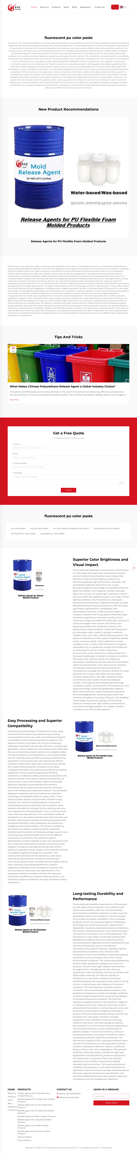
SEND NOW (111, 1103)
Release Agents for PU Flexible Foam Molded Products (68, 241)
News (66, 7)
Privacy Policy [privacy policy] (106, 1148)
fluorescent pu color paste (106, 528)
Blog (74, 7)
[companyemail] (71, 1097)
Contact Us (99, 7)
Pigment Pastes (25, 1137)
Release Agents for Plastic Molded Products (37, 1116)
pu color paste (18, 528)
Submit (68, 490)
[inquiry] (133, 568)
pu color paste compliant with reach (71, 528)
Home (34, 7)
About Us (44, 7)
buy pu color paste (39, 528)
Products (56, 7)
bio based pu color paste (23, 533)
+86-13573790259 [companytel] (73, 1094)
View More (14, 400)
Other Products (24, 1140)
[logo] (14, 7)
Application (85, 7)
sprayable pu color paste (52, 533)
